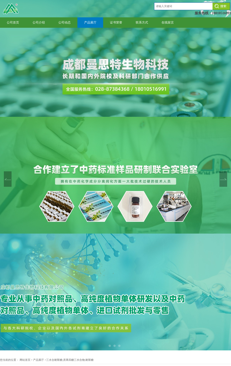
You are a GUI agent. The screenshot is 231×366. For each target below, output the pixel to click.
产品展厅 (90, 22)
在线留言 (168, 22)
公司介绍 (39, 22)
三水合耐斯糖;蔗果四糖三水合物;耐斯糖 (70, 359)
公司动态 (64, 22)
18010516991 (221, 13)
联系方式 (142, 22)
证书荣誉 (116, 22)
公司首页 (13, 22)
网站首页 (25, 359)
